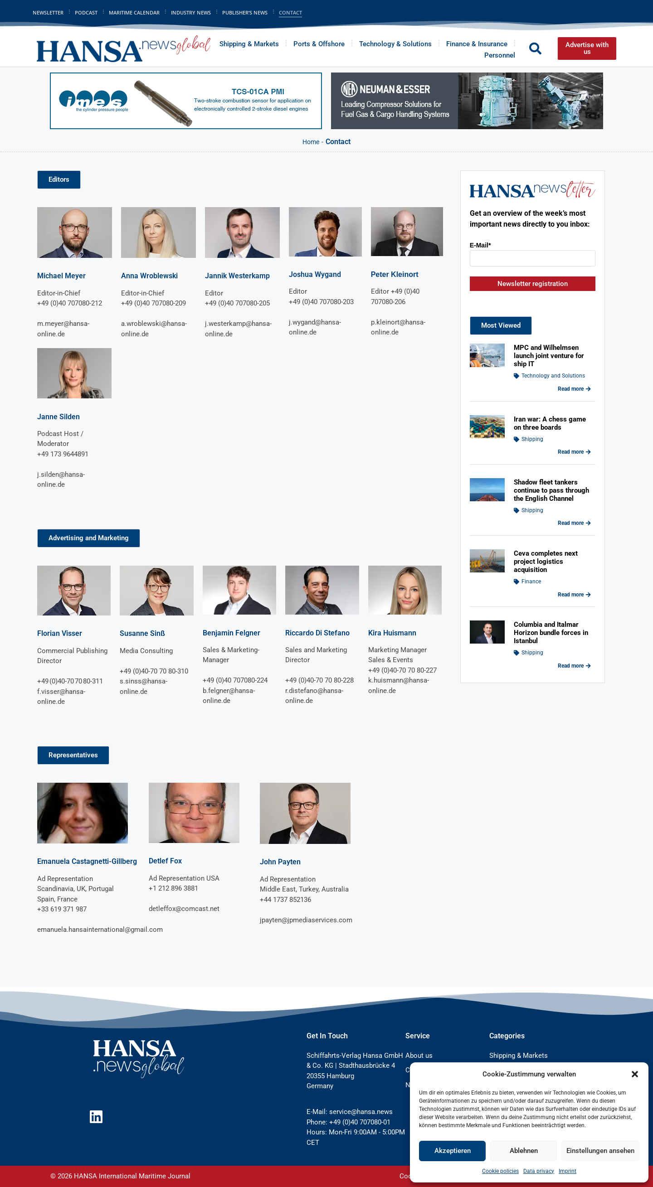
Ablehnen (524, 1151)
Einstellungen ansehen (600, 1151)
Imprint (567, 1171)
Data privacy (538, 1171)
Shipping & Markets (249, 44)
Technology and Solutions (553, 376)
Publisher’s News (245, 12)
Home (310, 141)
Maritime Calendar (134, 12)
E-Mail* (480, 245)
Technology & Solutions (395, 44)
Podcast (86, 12)
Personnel (499, 55)
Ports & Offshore (319, 44)
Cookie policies (500, 1171)
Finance (531, 581)
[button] (634, 1074)
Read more (574, 389)
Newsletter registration (532, 284)
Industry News (191, 12)
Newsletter (48, 12)
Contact (290, 12)
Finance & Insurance (476, 44)
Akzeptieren (452, 1151)
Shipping (532, 439)
